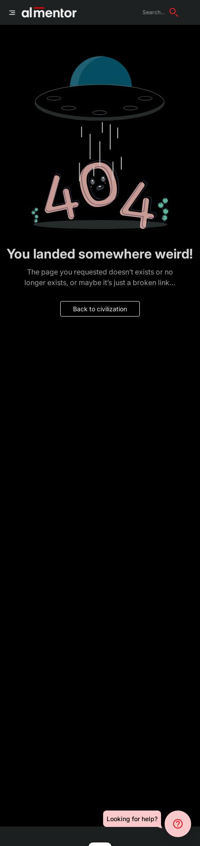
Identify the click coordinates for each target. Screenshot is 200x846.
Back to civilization (100, 309)
